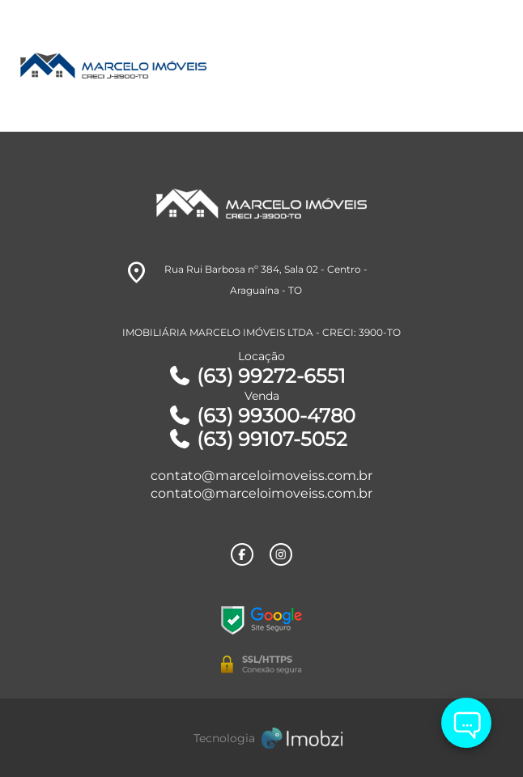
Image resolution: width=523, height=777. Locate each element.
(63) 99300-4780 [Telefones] (261, 415)
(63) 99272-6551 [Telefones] (257, 376)
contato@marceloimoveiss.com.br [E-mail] (261, 475)
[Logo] (201, 65)
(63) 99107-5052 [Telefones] (257, 439)
